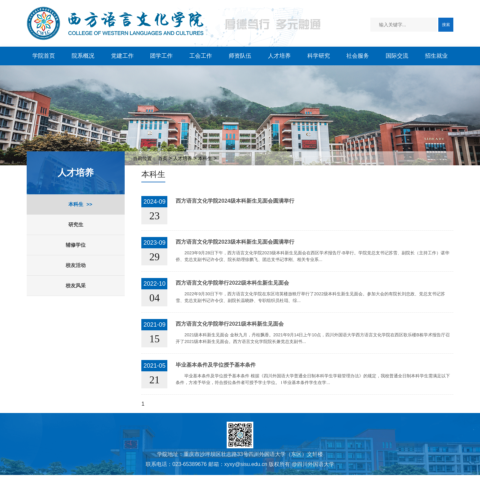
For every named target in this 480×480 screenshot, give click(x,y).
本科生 (75, 204)
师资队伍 (240, 56)
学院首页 (43, 56)
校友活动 (76, 265)
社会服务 (357, 56)
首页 (162, 158)
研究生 (75, 224)
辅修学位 (76, 245)
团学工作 (161, 56)
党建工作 (122, 56)
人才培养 (279, 56)
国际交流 (397, 56)
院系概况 (83, 56)
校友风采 (76, 285)
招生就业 (436, 56)
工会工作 (200, 56)
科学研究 (318, 56)
